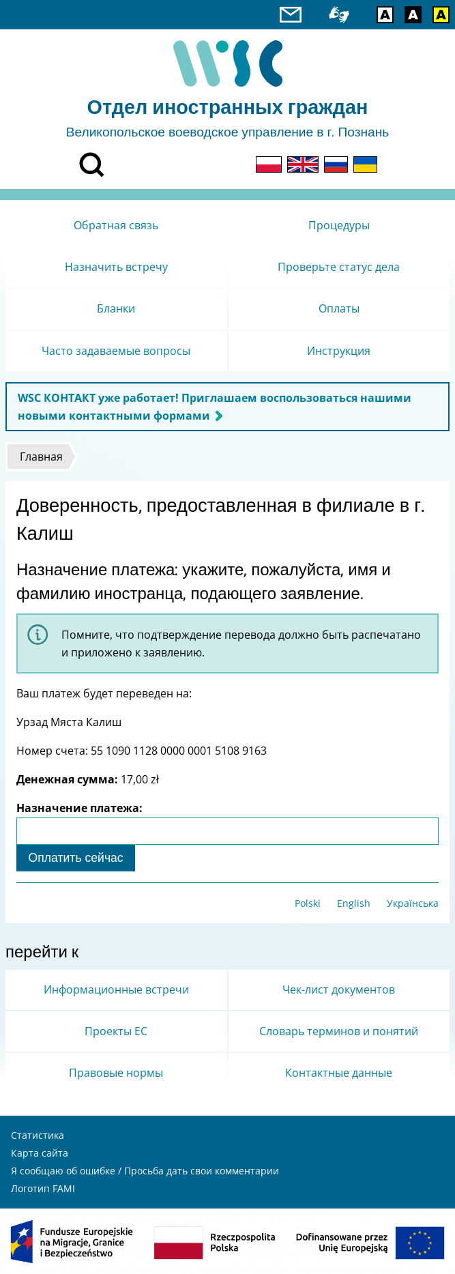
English (353, 903)
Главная (41, 456)
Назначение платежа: (79, 807)
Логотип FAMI (43, 1188)
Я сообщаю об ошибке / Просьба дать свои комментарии (145, 1170)
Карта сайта (39, 1152)
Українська (413, 903)
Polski (308, 903)
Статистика (37, 1135)
